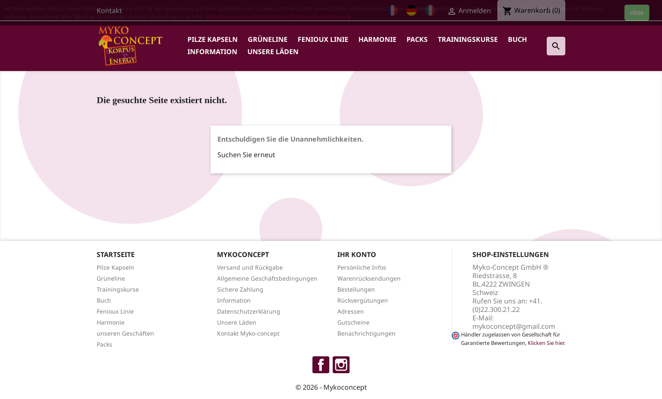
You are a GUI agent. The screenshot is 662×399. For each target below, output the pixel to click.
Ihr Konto (356, 254)
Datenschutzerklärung (248, 311)
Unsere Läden (272, 51)
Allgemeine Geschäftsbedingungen (267, 278)
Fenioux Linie (323, 39)
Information (212, 51)
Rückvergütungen (362, 300)
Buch (517, 39)
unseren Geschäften (125, 333)
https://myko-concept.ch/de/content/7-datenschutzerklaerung (278, 17)
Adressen (350, 311)
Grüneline (268, 39)
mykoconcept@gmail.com (513, 326)
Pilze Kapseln (212, 39)
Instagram (341, 364)
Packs (417, 39)
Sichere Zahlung (240, 289)
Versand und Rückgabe (250, 267)
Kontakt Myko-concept (248, 333)
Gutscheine (353, 322)
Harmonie (377, 39)
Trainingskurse (468, 39)
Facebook (320, 364)
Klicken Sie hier (546, 343)
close (637, 12)
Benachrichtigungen (366, 333)
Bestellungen (356, 289)
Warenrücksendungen (369, 278)
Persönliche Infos (361, 267)
